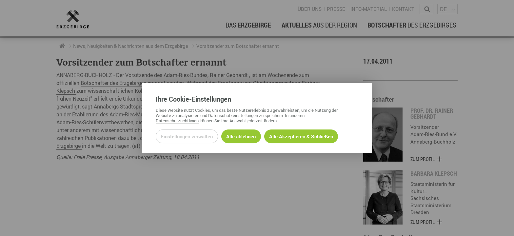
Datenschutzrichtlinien (177, 121)
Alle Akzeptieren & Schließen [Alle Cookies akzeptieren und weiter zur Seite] (301, 136)
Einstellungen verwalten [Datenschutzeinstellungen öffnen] (187, 136)
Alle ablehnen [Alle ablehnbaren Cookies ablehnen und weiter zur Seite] (241, 136)
